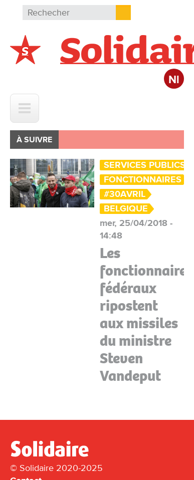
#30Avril (124, 194)
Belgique (126, 208)
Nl (173, 80)
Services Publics (144, 165)
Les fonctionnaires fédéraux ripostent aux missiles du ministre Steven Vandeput (146, 314)
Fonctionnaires (142, 179)
